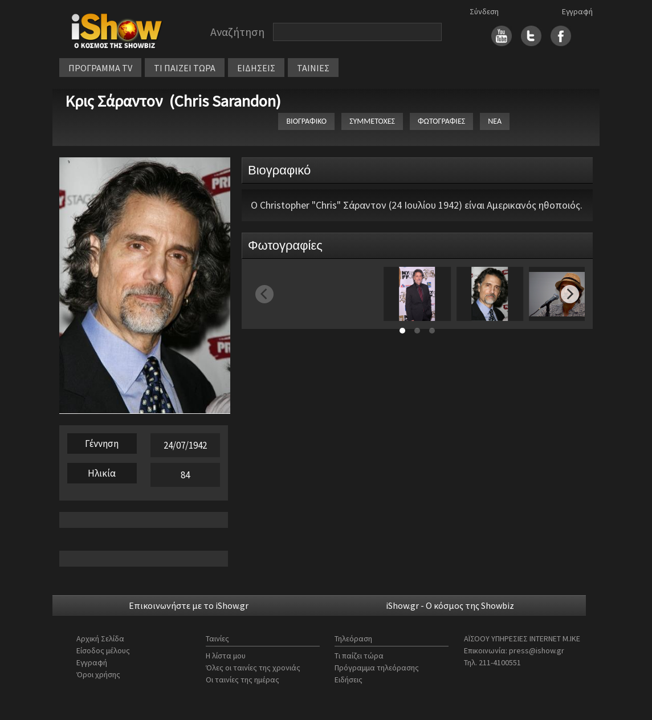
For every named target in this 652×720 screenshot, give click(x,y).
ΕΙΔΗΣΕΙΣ (256, 68)
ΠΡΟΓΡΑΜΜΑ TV (100, 68)
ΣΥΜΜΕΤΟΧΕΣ (372, 121)
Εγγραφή (577, 11)
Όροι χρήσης (98, 674)
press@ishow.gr (536, 650)
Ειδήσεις (348, 679)
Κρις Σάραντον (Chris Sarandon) (173, 101)
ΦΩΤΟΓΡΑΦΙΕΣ (441, 121)
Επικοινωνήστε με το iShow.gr (188, 605)
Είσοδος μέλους (103, 650)
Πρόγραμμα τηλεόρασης (377, 667)
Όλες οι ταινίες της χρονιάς (253, 667)
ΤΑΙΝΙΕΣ (313, 68)
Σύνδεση (484, 11)
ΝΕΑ (495, 121)
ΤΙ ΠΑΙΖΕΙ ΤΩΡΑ (184, 68)
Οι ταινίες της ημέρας (242, 679)
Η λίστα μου (226, 655)
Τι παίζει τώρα (359, 655)
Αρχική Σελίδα (100, 638)
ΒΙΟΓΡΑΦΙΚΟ (306, 121)
